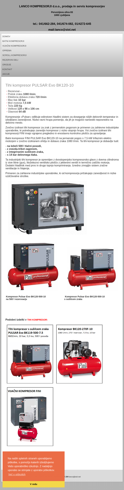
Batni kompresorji (13, 41)
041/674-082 (65, 23)
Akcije (6, 74)
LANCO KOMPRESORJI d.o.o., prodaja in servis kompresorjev (62, 6)
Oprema (6, 50)
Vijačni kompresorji (14, 46)
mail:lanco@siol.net (62, 29)
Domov (6, 36)
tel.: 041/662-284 (44, 23)
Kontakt (7, 69)
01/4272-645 (83, 23)
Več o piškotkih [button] (17, 474)
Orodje (6, 64)
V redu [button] (33, 484)
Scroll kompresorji (14, 55)
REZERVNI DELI (10, 60)
